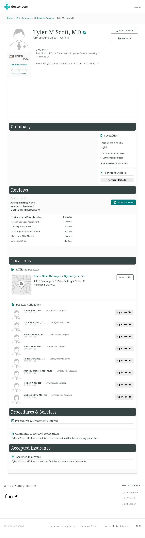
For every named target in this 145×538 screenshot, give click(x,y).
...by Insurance (130, 492)
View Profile (125, 277)
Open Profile (124, 312)
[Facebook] (6, 496)
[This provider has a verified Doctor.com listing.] (84, 32)
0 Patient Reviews (19, 74)
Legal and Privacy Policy (62, 526)
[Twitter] (16, 496)
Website (124, 38)
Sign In (137, 7)
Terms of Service (90, 526)
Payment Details (117, 179)
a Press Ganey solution (20, 486)
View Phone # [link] (125, 30)
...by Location (129, 503)
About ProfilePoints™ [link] (19, 65)
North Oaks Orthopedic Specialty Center (59, 276)
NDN (138, 526)
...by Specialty (129, 498)
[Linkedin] (11, 496)
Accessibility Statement (117, 526)
